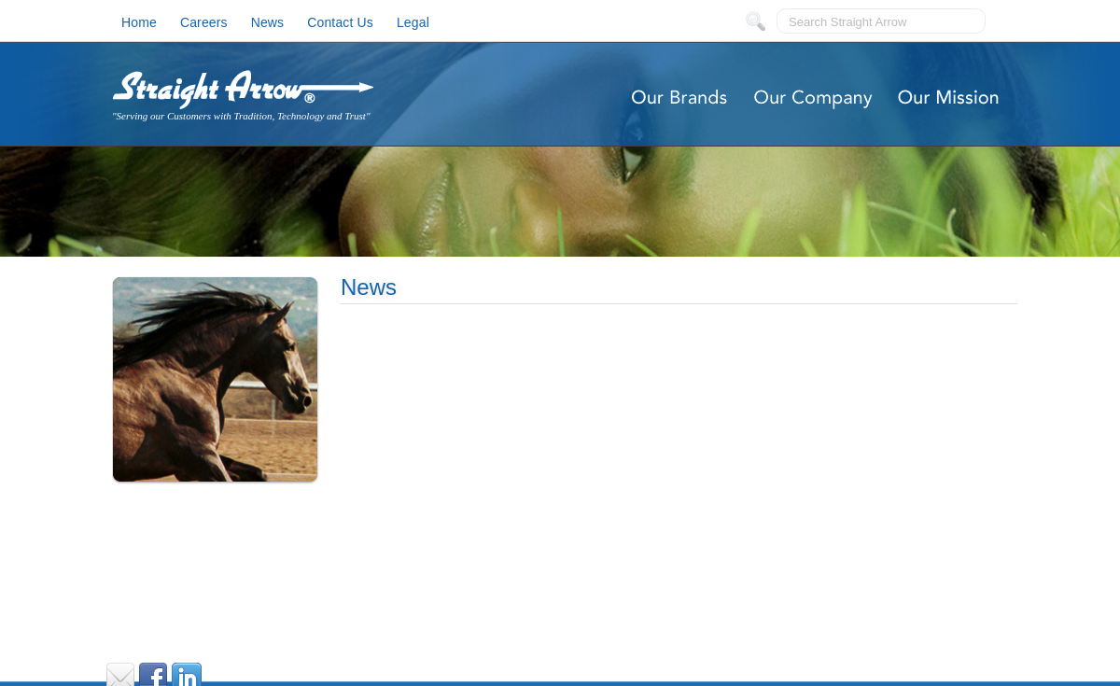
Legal (413, 22)
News (268, 22)
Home (139, 22)
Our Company (814, 98)
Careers (204, 22)
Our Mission (949, 98)
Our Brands (679, 98)
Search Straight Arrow (847, 22)
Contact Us (340, 22)
